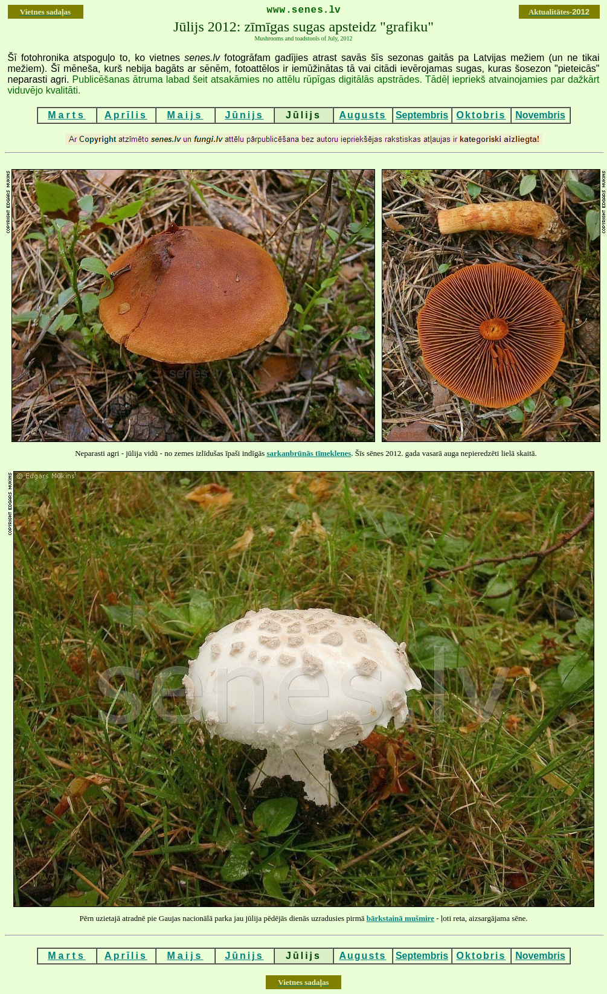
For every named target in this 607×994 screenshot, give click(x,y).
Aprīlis (125, 115)
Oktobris (481, 115)
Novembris (540, 115)
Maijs (185, 115)
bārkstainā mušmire (400, 918)
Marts (67, 115)
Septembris (422, 115)
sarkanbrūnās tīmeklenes (309, 453)
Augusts (363, 115)
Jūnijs (244, 115)
